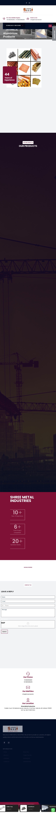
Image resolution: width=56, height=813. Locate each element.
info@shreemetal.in (36, 20)
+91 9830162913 (10, 20)
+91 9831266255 (20, 20)
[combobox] (3, 605)
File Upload (4, 619)
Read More (16, 809)
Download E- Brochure (14, 25)
